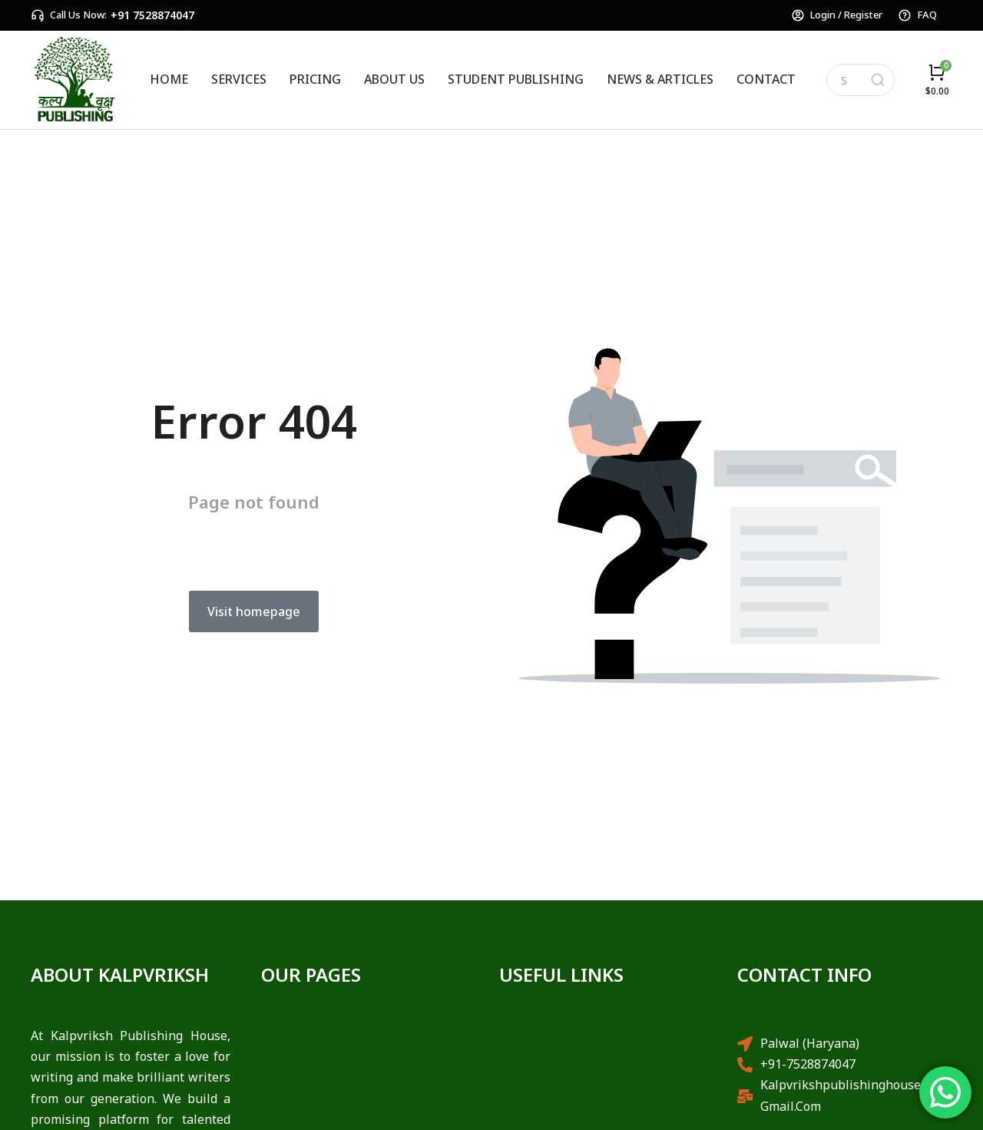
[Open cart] (937, 79)
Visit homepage (253, 611)
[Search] (878, 80)
